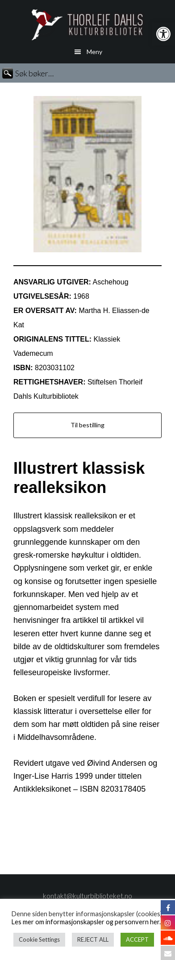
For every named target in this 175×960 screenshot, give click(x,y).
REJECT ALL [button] (92, 939)
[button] (163, 34)
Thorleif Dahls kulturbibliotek (87, 24)
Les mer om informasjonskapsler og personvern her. (86, 922)
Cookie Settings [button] (39, 939)
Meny (94, 51)
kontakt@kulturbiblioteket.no (87, 895)
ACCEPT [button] (137, 939)
